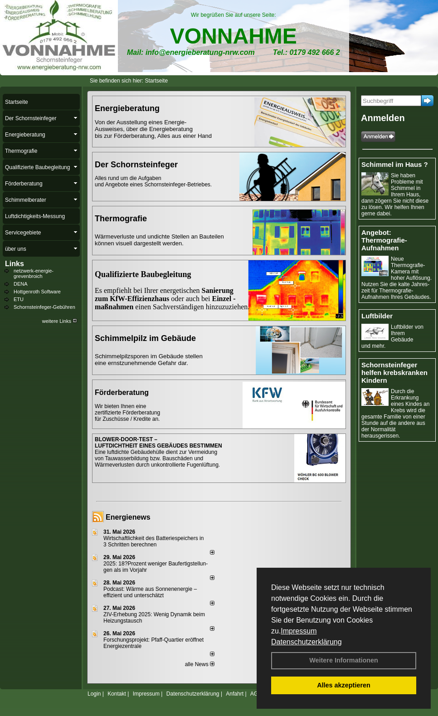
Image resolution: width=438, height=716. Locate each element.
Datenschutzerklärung (306, 642)
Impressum (298, 631)
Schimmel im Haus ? (394, 164)
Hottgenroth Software (37, 291)
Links (14, 264)
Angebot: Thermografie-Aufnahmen (384, 240)
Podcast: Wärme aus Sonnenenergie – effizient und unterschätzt (150, 592)
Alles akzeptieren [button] (343, 685)
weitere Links (59, 321)
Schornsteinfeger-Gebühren (44, 307)
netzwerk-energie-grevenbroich (34, 273)
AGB (256, 694)
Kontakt (116, 694)
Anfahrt (234, 694)
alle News (199, 664)
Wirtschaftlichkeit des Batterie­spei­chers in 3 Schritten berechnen (153, 541)
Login (94, 694)
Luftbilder (377, 316)
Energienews (128, 517)
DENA (21, 284)
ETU (19, 299)
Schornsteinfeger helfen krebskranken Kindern (394, 372)
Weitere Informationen (343, 660)
